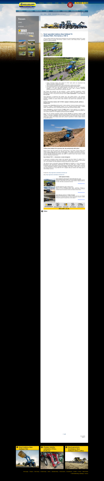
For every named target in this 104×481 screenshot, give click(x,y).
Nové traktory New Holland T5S (25, 448)
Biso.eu (63, 3)
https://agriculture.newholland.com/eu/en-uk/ (58, 172)
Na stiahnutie (21, 26)
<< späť (64, 434)
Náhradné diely (55, 471)
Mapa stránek (85, 471)
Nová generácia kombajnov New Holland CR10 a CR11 (76, 449)
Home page (25, 471)
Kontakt (56, 3)
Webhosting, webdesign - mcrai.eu (81, 473)
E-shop (79, 471)
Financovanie (62, 471)
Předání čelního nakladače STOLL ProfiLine (50, 449)
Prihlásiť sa (41, 3)
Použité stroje (43, 471)
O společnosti (49, 3)
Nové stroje (36, 471)
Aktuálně (49, 14)
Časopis (45, 14)
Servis (49, 471)
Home (41, 14)
